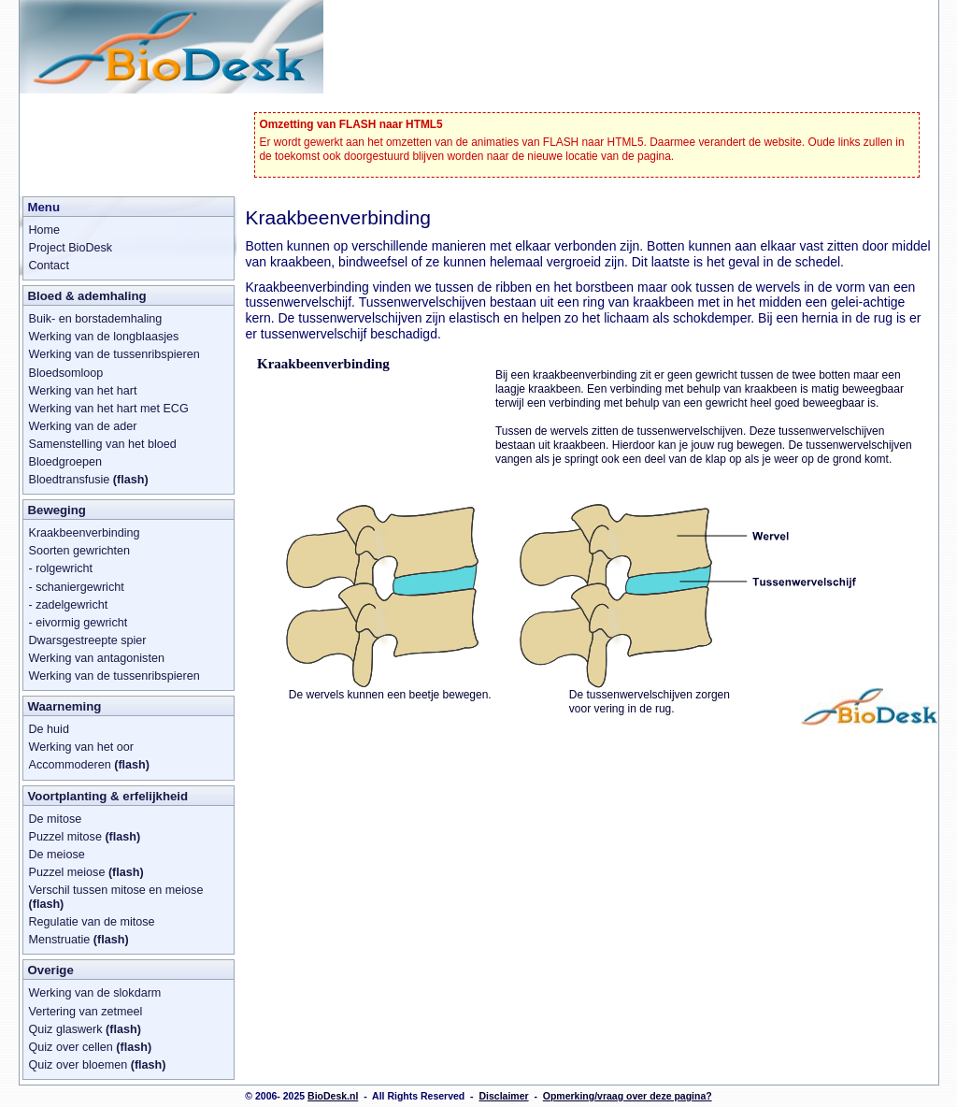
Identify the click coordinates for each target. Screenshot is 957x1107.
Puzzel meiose (86, 872)
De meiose (57, 854)
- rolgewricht (61, 568)
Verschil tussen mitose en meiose (116, 897)
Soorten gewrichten (80, 550)
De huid (49, 729)
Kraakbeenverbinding (84, 532)
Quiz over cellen (90, 1047)
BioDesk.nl (332, 1095)
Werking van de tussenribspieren (114, 354)
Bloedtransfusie (89, 479)
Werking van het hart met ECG (109, 408)
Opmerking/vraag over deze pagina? (627, 1095)
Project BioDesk (71, 247)
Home (45, 230)
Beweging (57, 510)
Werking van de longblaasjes (104, 336)
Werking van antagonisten (96, 658)
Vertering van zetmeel (86, 1011)
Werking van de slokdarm (95, 992)
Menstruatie (79, 939)
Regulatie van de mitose (92, 921)
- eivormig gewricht (78, 622)
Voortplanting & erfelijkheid (108, 796)
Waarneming (65, 706)
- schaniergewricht (76, 587)
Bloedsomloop (66, 373)
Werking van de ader (83, 426)
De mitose (55, 819)
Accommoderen (89, 764)
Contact (49, 265)
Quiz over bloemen (97, 1064)
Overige (51, 970)
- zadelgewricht (68, 604)
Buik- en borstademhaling (96, 318)
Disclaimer (503, 1095)
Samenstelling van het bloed (103, 444)
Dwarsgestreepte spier (88, 640)
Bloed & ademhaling (87, 296)
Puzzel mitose (85, 836)
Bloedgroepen (65, 461)
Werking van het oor (81, 747)
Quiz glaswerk (85, 1029)
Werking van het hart (83, 390)
